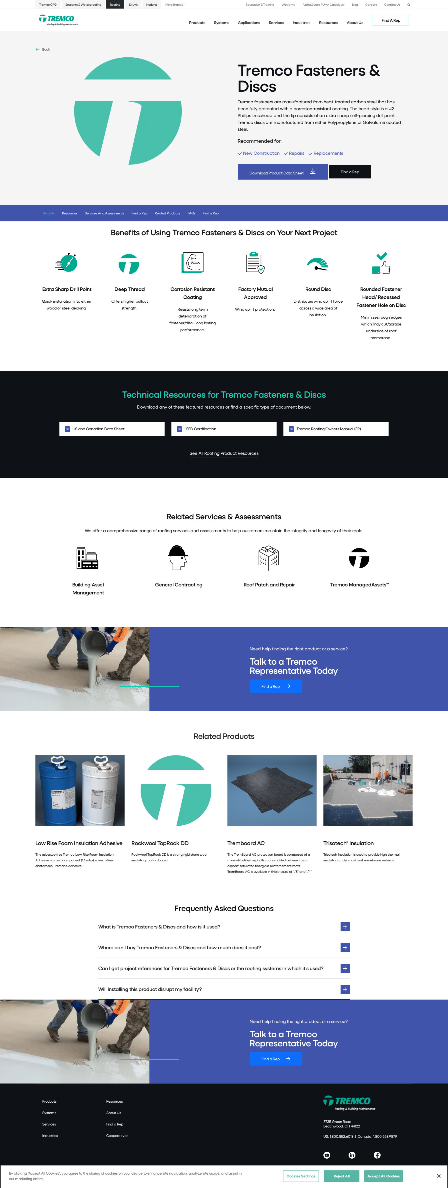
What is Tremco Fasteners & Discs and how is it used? (159, 927)
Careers (371, 4)
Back (46, 49)
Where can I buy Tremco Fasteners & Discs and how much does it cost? (179, 947)
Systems (49, 1112)
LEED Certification (224, 428)
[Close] (439, 1179)
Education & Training (260, 4)
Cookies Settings (301, 1179)
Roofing (115, 4)
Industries (50, 1135)
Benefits (49, 213)
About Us (355, 22)
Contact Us (392, 4)
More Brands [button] (174, 4)
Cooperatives (117, 1135)
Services (49, 1124)
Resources (328, 22)
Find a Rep (350, 171)
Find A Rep (391, 20)
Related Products (167, 213)
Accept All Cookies (383, 1179)
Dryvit (133, 4)
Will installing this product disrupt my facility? (150, 989)
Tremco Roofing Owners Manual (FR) (336, 428)
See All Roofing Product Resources (224, 453)
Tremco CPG (48, 4)
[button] (409, 4)
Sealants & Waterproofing (83, 4)
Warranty (288, 4)
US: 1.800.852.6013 (338, 1136)
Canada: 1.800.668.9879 (377, 1136)
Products (197, 22)
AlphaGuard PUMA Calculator (324, 4)
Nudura (151, 4)
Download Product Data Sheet (276, 172)
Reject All (342, 1179)
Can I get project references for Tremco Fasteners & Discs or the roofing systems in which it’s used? (210, 968)
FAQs (191, 213)
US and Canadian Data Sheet (112, 428)
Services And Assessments (104, 213)
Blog (355, 4)
